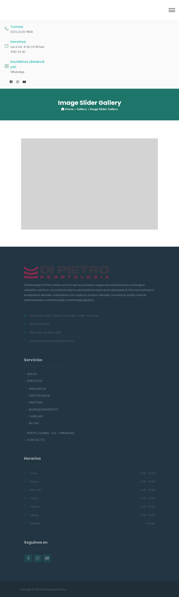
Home (69, 109)
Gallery (82, 109)
